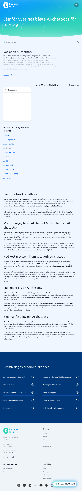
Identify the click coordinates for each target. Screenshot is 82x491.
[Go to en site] (52, 485)
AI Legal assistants (10, 165)
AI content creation (10, 152)
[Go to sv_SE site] (18, 485)
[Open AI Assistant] (13, 457)
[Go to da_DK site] (24, 485)
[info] (78, 42)
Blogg (45, 468)
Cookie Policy (47, 446)
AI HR (5, 161)
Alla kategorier (47, 475)
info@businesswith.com (10, 440)
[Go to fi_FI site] (35, 485)
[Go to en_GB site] (46, 485)
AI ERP (6, 156)
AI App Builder (8, 144)
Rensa (27, 90)
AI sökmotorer (8, 169)
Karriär (45, 436)
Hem (7, 42)
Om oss (45, 433)
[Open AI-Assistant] (65, 484)
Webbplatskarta (47, 478)
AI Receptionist (9, 139)
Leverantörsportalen (9, 472)
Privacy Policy (47, 440)
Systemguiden (47, 472)
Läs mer (7, 75)
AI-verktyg (7, 178)
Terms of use (47, 443)
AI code (6, 135)
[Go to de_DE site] (41, 485)
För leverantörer (8, 468)
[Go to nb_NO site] (29, 485)
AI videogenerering (10, 174)
